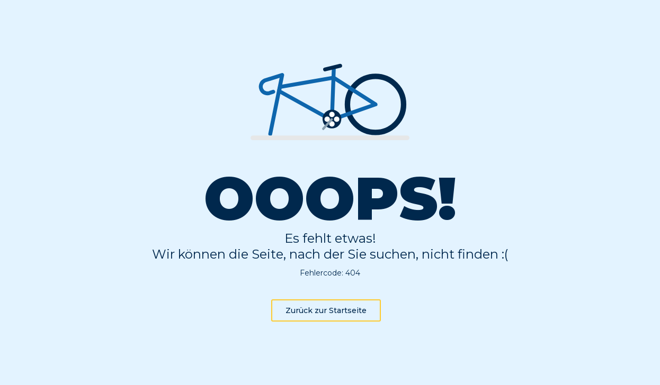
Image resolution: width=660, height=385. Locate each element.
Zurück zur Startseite (326, 310)
